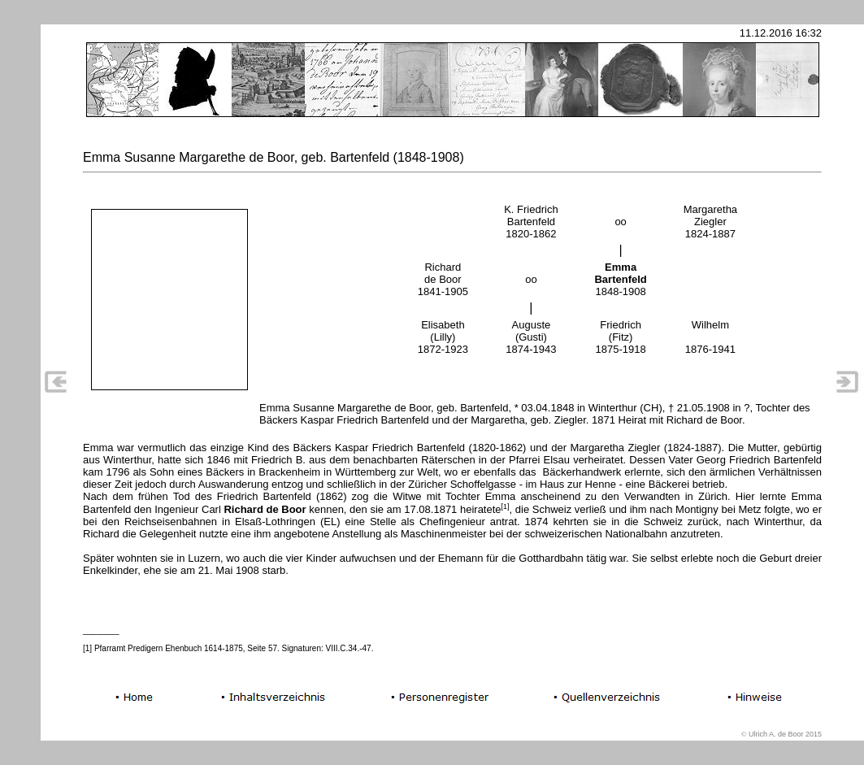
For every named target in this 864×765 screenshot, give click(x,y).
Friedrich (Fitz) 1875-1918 (621, 337)
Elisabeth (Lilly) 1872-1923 (443, 337)
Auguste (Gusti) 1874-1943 (531, 337)
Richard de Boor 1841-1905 (443, 279)
